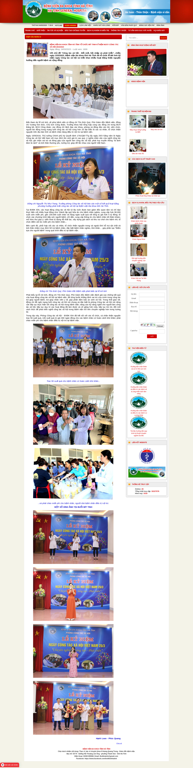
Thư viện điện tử (139, 348)
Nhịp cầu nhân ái (33, 37)
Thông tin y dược (118, 30)
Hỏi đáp (115, 25)
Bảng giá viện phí (146, 25)
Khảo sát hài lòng (101, 25)
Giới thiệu (41, 30)
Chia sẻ (119, 744)
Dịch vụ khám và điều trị (98, 30)
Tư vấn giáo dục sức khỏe (140, 30)
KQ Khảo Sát (159, 30)
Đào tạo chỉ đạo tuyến (75, 30)
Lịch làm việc (85, 25)
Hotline (66, 25)
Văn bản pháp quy (129, 25)
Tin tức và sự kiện (55, 30)
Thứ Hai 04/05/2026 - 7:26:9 (42, 25)
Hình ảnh (160, 25)
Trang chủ (30, 30)
